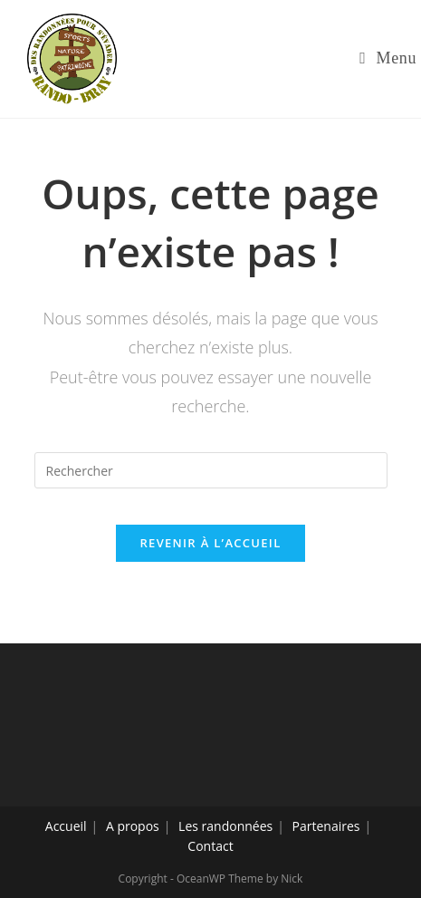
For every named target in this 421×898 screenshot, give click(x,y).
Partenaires (326, 826)
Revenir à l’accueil (210, 543)
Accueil (66, 826)
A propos (132, 826)
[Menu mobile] (387, 58)
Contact (210, 846)
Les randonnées (225, 826)
